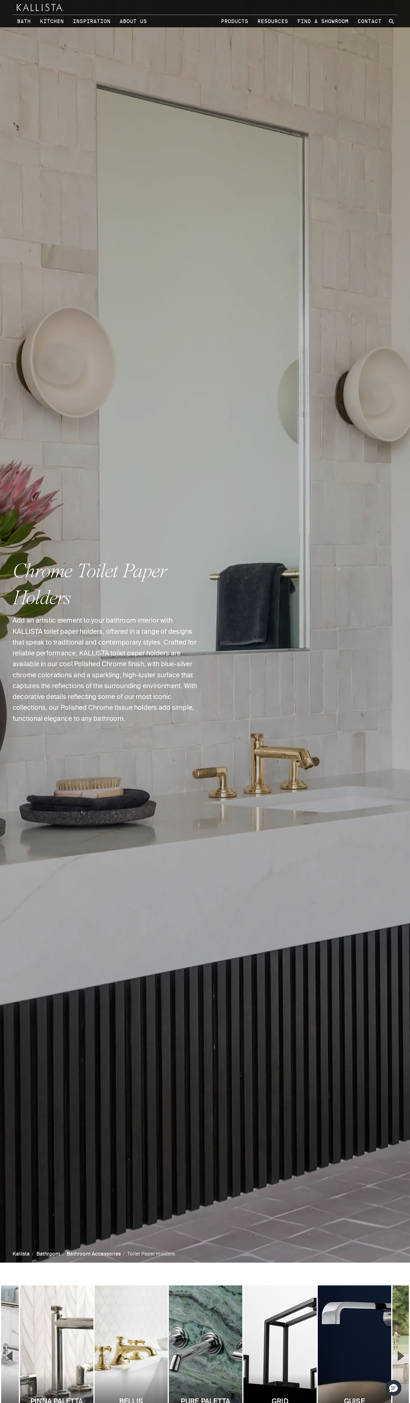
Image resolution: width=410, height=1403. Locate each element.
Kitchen (52, 21)
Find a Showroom (322, 21)
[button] (393, 1388)
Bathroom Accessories (94, 1254)
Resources (272, 21)
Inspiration (91, 21)
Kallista (21, 1254)
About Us (133, 21)
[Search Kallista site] (391, 21)
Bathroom (48, 1254)
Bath (24, 21)
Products (234, 21)
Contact (370, 21)
